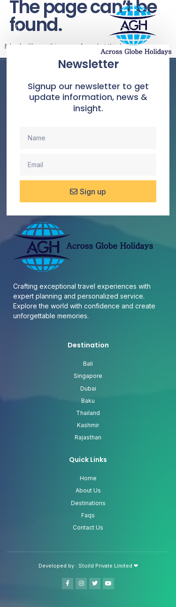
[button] (17, 29)
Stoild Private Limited (106, 565)
